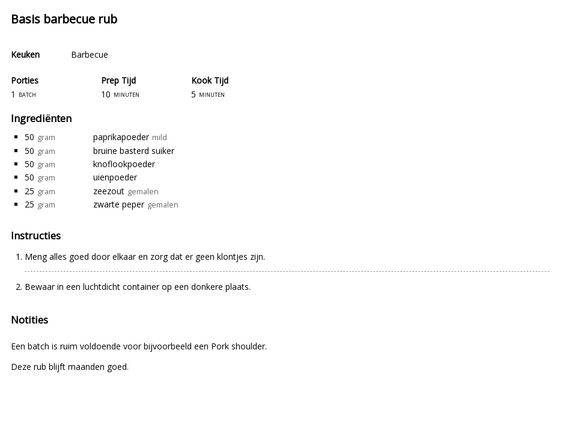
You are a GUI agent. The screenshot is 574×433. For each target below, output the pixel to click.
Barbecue (89, 54)
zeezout (108, 191)
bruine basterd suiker (133, 150)
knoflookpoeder (124, 164)
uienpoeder (115, 177)
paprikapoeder (121, 137)
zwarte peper (118, 204)
